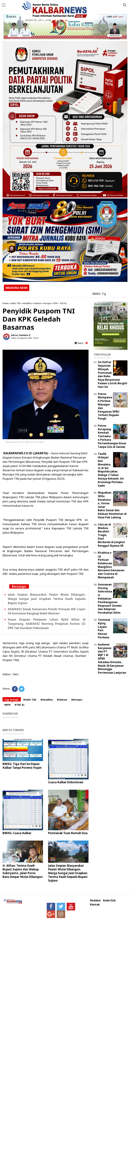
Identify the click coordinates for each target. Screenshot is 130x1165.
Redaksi (95, 900)
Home (6, 303)
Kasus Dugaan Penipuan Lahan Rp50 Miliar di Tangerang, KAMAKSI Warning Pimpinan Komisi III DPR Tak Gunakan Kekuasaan (46, 624)
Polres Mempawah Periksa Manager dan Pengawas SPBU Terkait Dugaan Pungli (108, 406)
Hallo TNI (15, 303)
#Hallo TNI (29, 699)
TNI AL (63, 303)
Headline (27, 303)
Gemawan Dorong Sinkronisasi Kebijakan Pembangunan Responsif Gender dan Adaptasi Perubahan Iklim (110, 598)
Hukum (37, 303)
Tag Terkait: (11, 699)
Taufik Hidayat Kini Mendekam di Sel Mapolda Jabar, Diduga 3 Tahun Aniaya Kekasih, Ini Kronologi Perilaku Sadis (111, 469)
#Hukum (62, 699)
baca (79, 343)
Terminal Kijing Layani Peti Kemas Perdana (104, 628)
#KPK (7, 704)
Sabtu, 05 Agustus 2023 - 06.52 (24, 338)
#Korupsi (76, 699)
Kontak (95, 904)
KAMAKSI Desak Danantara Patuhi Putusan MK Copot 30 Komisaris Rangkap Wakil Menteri (46, 611)
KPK (55, 303)
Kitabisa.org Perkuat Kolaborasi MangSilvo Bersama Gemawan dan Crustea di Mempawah (111, 565)
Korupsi (47, 303)
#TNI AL (20, 704)
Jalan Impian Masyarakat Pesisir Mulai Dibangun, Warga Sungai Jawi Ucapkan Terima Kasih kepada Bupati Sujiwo (46, 599)
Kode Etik (109, 900)
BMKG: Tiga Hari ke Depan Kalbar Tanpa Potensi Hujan (22, 766)
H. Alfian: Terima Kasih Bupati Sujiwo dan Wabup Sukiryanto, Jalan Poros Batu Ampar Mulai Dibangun (23, 871)
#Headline (46, 699)
